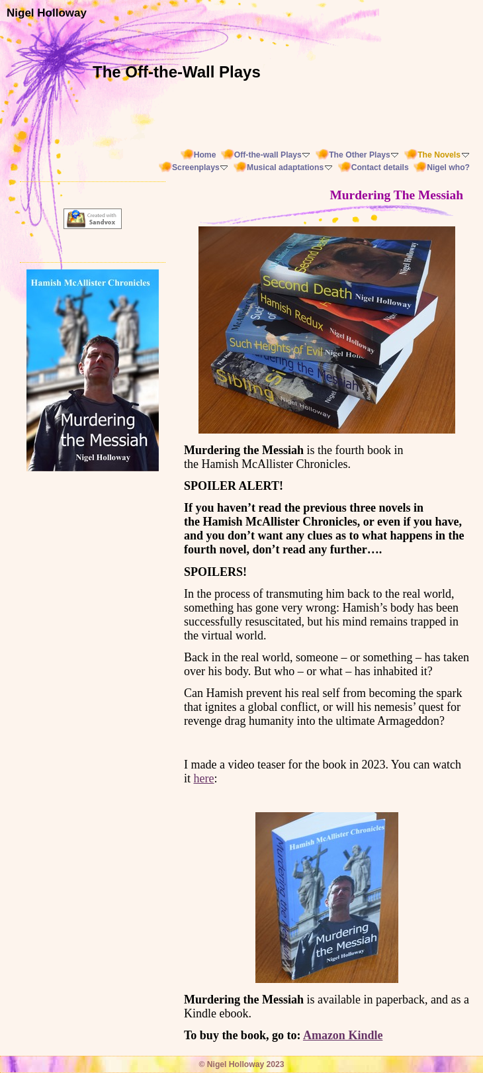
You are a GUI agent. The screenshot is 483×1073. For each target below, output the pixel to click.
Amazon (324, 1035)
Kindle (364, 1035)
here (204, 778)
